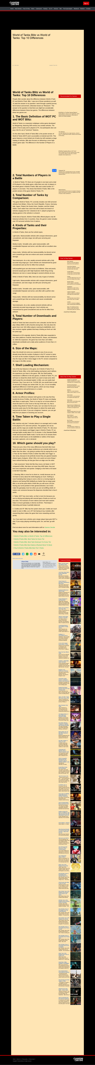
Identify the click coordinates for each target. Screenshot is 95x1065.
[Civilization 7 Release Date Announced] (64, 680)
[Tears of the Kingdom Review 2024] (64, 870)
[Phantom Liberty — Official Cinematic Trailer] (64, 750)
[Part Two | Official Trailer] (64, 658)
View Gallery (53, 170)
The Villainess (62, 131)
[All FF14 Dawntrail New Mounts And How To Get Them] (64, 804)
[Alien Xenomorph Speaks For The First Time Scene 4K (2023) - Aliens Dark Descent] (64, 836)
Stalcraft (68, 410)
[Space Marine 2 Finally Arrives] (63, 626)
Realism (82, 8)
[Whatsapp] (27, 554)
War (61, 8)
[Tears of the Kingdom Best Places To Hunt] (64, 928)
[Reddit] (35, 554)
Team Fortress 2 (70, 415)
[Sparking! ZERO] (64, 604)
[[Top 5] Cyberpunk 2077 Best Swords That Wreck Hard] (64, 999)
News (32, 8)
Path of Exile (69, 400)
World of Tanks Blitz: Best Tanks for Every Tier (29, 539)
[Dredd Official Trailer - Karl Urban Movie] (64, 773)
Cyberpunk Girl (62, 170)
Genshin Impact (70, 281)
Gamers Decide (50, 527)
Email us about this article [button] (18, 558)
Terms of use (31, 1059)
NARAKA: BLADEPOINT (72, 379)
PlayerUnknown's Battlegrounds (73, 405)
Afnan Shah (16, 65)
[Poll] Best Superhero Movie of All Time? (67, 151)
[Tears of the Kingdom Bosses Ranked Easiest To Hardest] (64, 901)
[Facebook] (16, 554)
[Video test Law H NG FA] (64, 838)
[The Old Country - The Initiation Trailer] (64, 568)
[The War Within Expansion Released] (63, 733)
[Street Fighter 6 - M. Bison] (64, 822)
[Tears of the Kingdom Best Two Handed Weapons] (63, 910)
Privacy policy (24, 1059)
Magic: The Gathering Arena (73, 306)
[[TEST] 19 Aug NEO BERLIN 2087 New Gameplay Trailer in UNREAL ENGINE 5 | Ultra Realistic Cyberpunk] (64, 761)
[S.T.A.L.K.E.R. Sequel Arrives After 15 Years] (64, 649)
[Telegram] (23, 554)
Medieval (76, 8)
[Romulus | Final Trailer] (64, 710)
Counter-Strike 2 (70, 271)
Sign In (86, 3)
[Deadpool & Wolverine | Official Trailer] (64, 595)
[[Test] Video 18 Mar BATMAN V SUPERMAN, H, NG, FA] (64, 963)
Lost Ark (68, 301)
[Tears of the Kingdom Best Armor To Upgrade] (64, 945)
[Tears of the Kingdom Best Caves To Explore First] (64, 954)
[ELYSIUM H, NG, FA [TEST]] (64, 789)
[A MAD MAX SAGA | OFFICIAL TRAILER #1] (64, 662)
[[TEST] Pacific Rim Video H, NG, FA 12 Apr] (64, 888)
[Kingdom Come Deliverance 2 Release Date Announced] (63, 671)
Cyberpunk (39, 8)
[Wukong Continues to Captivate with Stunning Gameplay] (64, 724)
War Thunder (69, 420)
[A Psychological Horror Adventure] (63, 635)
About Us (18, 1059)
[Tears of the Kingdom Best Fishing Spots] (64, 937)
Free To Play (26, 8)
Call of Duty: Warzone (71, 266)
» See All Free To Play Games (70, 311)
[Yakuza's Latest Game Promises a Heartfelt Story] (63, 618)
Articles (56, 8)
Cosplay (88, 8)
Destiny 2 (69, 389)
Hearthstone (69, 286)
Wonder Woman (62, 189)
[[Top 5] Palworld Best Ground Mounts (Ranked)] (64, 976)
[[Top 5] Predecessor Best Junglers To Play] (64, 985)
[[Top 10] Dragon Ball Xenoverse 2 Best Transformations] (63, 848)
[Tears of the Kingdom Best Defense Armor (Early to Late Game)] (75, 894)
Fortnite (68, 276)
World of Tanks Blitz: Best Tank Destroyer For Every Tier (32, 542)
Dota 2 (68, 296)
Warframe (69, 425)
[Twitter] (31, 554)
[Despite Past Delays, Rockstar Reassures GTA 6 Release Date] (64, 688)
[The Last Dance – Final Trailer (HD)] (64, 614)
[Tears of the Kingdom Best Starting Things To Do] (63, 874)
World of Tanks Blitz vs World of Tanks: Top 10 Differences (33, 536)
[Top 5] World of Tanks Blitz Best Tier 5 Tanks (29, 548)
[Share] (43, 554)
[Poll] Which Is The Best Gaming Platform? (68, 112)
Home (12, 8)
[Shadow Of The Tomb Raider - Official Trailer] (64, 995)
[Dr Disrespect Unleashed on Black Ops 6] (64, 582)
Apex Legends (70, 261)
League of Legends (71, 291)
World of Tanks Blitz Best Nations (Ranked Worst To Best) (33, 545)
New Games (18, 8)
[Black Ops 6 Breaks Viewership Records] (64, 573)
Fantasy (45, 8)
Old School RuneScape (72, 384)
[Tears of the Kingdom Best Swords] (64, 923)
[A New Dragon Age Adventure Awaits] (63, 715)
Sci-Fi (50, 8)
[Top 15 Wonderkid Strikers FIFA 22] (64, 861)
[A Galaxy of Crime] (64, 747)
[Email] (39, 554)
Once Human (70, 395)
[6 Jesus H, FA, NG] (64, 780)
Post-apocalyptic (67, 8)
